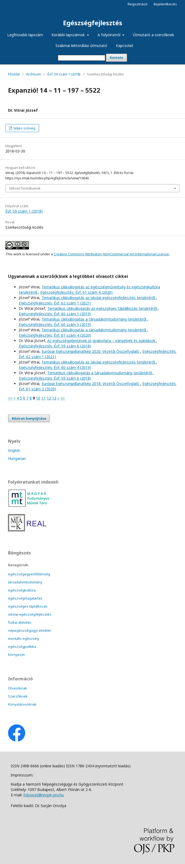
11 (43, 398)
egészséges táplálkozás (27, 606)
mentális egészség (23, 638)
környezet (16, 654)
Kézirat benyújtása (29, 418)
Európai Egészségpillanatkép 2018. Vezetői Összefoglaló (91, 383)
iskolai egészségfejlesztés (29, 614)
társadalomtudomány (25, 582)
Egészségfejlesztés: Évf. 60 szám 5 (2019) (55, 324)
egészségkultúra (22, 590)
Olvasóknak (17, 688)
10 (38, 398)
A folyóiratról (109, 34)
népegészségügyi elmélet (29, 630)
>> (63, 398)
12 (49, 398)
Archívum (33, 74)
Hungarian (17, 458)
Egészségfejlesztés (92, 22)
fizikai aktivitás (19, 622)
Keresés (116, 58)
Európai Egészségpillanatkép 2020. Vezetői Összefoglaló (91, 351)
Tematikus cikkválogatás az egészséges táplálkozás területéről (102, 308)
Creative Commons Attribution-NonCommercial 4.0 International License (111, 254)
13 (54, 398)
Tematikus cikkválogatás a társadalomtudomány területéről (94, 319)
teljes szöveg (24, 128)
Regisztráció (137, 4)
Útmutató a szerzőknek (153, 34)
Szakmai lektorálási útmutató (81, 45)
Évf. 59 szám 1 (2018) (63, 74)
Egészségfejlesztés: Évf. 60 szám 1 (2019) (55, 313)
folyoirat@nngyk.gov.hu (43, 794)
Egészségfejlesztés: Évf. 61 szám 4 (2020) (76, 292)
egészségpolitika (22, 646)
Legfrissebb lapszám (25, 34)
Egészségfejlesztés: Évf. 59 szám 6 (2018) (55, 345)
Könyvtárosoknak (22, 704)
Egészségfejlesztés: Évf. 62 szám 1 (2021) (55, 303)
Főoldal (14, 74)
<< (10, 398)
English (14, 450)
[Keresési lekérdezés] (81, 58)
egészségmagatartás (25, 598)
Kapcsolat (124, 45)
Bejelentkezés (165, 4)
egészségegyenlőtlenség (29, 574)
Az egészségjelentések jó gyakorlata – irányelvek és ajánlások (101, 340)
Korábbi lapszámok (68, 34)
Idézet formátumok (24, 188)
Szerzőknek (18, 696)
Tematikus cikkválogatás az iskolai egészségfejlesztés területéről (99, 297)
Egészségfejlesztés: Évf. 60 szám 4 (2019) (55, 367)
